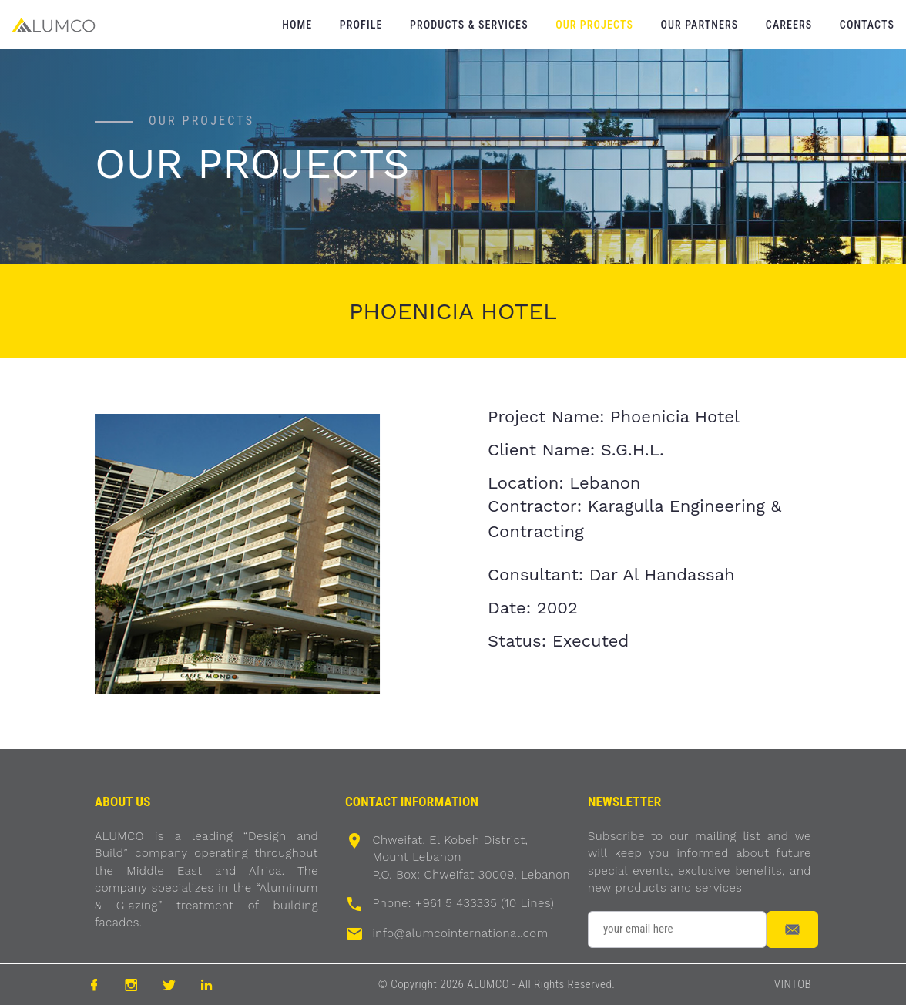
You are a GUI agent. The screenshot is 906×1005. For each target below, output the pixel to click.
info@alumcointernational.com (460, 933)
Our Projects (594, 24)
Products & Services (469, 24)
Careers (789, 24)
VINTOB (792, 984)
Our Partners (699, 24)
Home (297, 24)
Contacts (867, 24)
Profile (361, 24)
